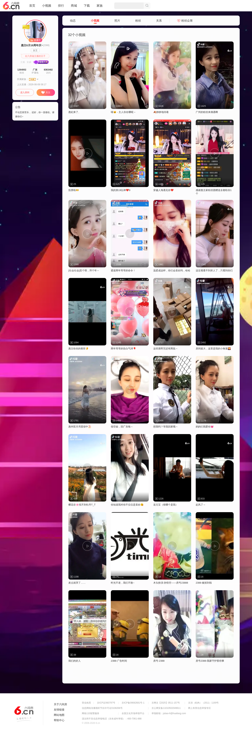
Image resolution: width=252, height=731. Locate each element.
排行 (61, 5)
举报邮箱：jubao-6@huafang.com (169, 713)
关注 (45, 93)
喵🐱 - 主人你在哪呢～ (123, 112)
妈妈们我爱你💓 (205, 426)
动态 (73, 20)
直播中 (35, 40)
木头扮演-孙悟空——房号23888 (170, 582)
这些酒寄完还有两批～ (165, 348)
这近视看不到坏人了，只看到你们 (214, 270)
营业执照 (86, 702)
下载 (87, 5)
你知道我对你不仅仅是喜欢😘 (127, 504)
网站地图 (59, 714)
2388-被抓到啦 (204, 582)
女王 (35, 50)
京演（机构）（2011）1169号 (203, 702)
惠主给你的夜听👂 (78, 348)
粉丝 (138, 20)
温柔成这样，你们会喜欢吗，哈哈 (171, 270)
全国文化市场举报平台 (133, 713)
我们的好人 (74, 660)
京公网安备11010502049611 (166, 708)
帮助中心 (59, 720)
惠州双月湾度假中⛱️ (79, 426)
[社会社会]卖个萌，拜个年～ (83, 270)
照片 (117, 20)
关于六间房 (60, 704)
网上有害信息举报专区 (199, 708)
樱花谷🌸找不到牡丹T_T (81, 504)
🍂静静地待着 (161, 112)
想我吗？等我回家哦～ (165, 426)
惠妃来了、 (74, 112)
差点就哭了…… (77, 582)
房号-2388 (158, 660)
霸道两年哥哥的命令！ (123, 270)
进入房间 (24, 92)
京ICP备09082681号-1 (133, 702)
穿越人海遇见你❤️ (163, 190)
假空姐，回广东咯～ (122, 426)
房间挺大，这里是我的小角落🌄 (213, 348)
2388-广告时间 (119, 660)
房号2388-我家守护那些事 (210, 660)
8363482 (48, 69)
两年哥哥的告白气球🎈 (123, 348)
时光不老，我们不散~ (123, 582)
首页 (32, 7)
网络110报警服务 (90, 713)
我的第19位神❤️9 (120, 190)
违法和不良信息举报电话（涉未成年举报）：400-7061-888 (112, 718)
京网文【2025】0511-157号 (166, 702)
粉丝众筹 (185, 20)
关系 (159, 20)
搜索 (147, 6)
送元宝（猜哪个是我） (165, 504)
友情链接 (59, 709)
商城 (74, 7)
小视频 (46, 7)
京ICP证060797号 (106, 702)
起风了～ (201, 504)
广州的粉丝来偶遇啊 (207, 112)
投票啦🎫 (73, 190)
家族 (100, 7)
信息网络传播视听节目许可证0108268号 (102, 708)
